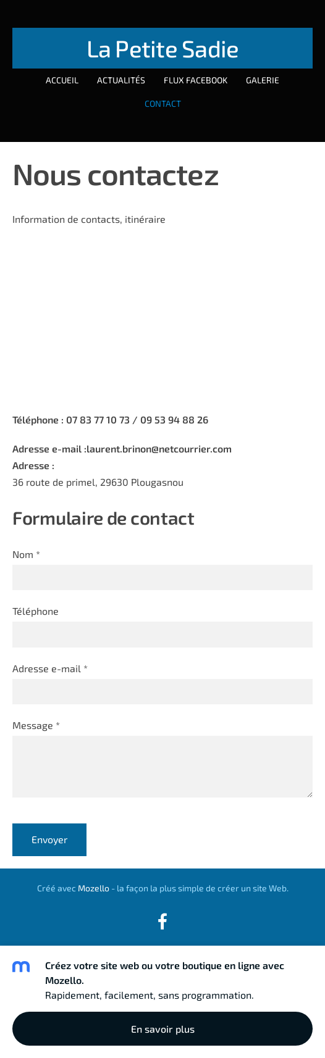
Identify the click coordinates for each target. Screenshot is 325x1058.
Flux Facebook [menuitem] (195, 80)
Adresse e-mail (50, 668)
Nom (26, 554)
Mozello (93, 888)
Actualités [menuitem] (121, 80)
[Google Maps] (162, 317)
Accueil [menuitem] (62, 80)
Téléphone (35, 611)
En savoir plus (163, 1029)
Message (36, 725)
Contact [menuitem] (163, 103)
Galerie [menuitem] (262, 80)
